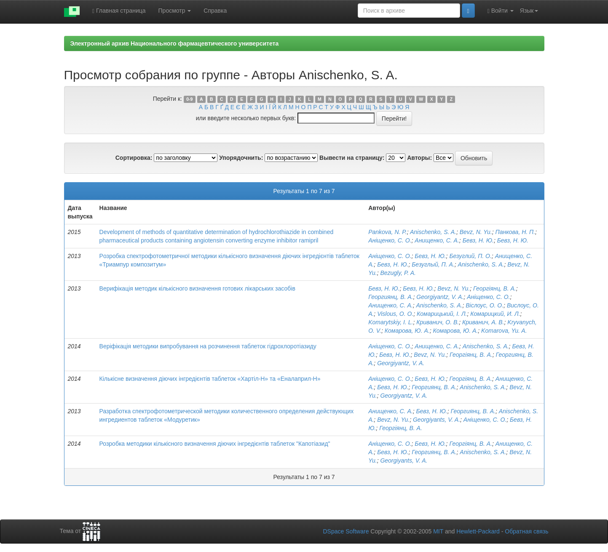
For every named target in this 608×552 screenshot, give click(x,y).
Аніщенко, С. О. (389, 240)
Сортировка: (134, 157)
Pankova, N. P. (387, 232)
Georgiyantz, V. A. (439, 297)
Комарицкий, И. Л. (495, 313)
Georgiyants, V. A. (436, 419)
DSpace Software (346, 531)
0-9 (189, 99)
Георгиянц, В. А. (390, 297)
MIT (438, 531)
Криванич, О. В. (437, 322)
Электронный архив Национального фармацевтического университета (174, 43)
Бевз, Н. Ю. (478, 240)
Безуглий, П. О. (470, 256)
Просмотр (174, 10)
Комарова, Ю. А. (407, 330)
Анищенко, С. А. (437, 240)
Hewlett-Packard (478, 531)
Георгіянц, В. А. (494, 288)
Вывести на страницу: (351, 157)
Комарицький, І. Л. (442, 313)
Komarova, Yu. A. (504, 330)
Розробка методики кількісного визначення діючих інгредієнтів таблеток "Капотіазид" (214, 443)
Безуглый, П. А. (433, 264)
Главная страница (119, 10)
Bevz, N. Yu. (476, 232)
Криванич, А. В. (483, 322)
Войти (500, 10)
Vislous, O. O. (395, 313)
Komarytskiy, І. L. (390, 322)
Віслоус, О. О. (485, 305)
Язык (529, 10)
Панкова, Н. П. (516, 232)
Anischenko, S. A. (433, 232)
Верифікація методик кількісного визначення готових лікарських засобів (197, 288)
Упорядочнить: (241, 157)
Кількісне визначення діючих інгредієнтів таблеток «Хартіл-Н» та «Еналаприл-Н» (210, 378)
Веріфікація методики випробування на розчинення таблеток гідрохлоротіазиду (207, 346)
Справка (215, 10)
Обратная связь (526, 531)
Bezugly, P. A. (398, 272)
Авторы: (419, 157)
